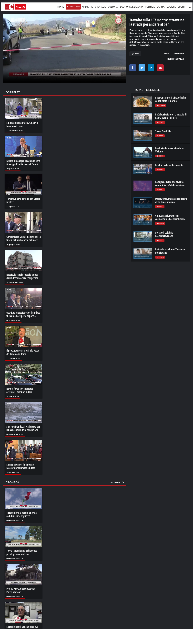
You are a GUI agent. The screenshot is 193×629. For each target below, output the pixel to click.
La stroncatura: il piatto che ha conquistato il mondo (170, 99)
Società (171, 7)
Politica (150, 7)
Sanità (160, 7)
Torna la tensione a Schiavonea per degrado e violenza (21, 550)
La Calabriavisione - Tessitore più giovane (170, 251)
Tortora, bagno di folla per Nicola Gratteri (23, 200)
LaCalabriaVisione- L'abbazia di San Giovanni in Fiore (171, 116)
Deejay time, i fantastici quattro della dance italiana (171, 200)
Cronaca (100, 7)
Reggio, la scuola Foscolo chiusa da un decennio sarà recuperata (22, 275)
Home (60, 7)
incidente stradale (175, 58)
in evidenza (179, 53)
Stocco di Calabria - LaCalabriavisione (164, 234)
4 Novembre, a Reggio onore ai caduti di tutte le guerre (21, 513)
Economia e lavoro (131, 7)
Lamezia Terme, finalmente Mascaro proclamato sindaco (20, 465)
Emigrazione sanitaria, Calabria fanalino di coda (22, 124)
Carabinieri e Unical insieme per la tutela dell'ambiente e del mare (23, 237)
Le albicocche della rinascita (169, 165)
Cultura (113, 7)
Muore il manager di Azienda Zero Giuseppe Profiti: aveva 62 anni (23, 162)
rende (167, 53)
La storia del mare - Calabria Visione (169, 149)
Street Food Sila (163, 131)
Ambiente (87, 7)
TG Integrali (73, 7)
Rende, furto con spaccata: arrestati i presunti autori (19, 389)
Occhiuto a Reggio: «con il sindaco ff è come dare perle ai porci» (23, 313)
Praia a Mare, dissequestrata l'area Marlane (20, 588)
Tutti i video (117, 481)
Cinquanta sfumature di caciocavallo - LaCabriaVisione (170, 217)
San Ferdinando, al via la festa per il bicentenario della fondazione (23, 427)
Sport (181, 7)
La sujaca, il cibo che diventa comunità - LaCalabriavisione (169, 183)
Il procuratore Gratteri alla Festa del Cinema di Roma (22, 351)
